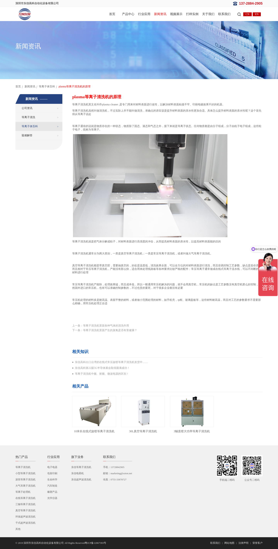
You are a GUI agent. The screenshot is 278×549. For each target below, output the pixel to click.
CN (247, 14)
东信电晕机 (77, 473)
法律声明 (243, 542)
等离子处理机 (23, 491)
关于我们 (208, 14)
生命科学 (52, 479)
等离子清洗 (28, 117)
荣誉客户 (258, 542)
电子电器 (52, 467)
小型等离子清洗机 (25, 473)
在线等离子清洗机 (25, 498)
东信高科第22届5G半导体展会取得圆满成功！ (102, 368)
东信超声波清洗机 (81, 479)
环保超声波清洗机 (25, 516)
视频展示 (176, 14)
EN (257, 14)
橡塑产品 (52, 491)
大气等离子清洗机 (25, 485)
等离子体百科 (47, 86)
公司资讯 (27, 108)
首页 (112, 14)
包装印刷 (52, 473)
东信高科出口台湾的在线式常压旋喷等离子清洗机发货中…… (111, 362)
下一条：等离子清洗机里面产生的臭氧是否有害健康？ (104, 330)
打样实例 (192, 14)
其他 (17, 529)
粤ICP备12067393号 (95, 542)
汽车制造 (52, 485)
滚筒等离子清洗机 (25, 479)
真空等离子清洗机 (25, 510)
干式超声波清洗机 (25, 522)
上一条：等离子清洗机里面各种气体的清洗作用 (100, 325)
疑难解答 (27, 135)
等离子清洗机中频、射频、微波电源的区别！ (102, 373)
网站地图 (229, 542)
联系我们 (224, 14)
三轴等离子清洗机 (25, 504)
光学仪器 (52, 498)
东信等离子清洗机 (81, 467)
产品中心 (128, 14)
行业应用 (144, 14)
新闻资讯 (160, 14)
